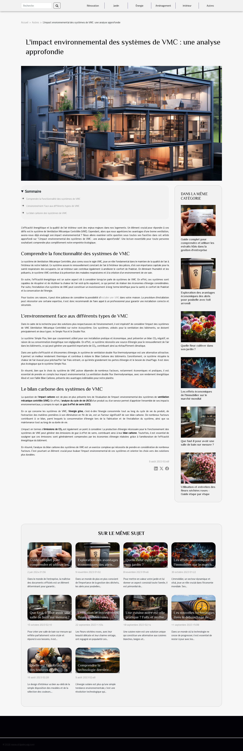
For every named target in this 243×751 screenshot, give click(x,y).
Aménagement (163, 5)
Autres (210, 5)
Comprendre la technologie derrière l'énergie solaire (93, 670)
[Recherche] (36, 5)
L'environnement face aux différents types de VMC (52, 206)
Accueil (24, 22)
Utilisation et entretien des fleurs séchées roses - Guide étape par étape (198, 490)
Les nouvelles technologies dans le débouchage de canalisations (194, 617)
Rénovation (93, 5)
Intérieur (187, 5)
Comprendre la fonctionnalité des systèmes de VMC (53, 199)
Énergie (139, 5)
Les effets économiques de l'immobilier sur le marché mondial (196, 395)
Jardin (116, 5)
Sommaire (33, 191)
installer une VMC (110, 297)
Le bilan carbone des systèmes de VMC (46, 213)
